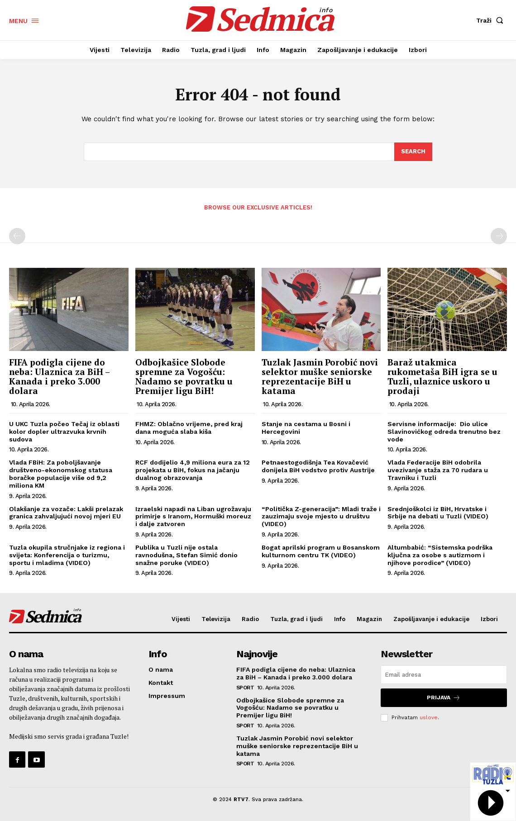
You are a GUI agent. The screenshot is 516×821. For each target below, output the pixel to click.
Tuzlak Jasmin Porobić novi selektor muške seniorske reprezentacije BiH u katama (320, 376)
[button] (491, 20)
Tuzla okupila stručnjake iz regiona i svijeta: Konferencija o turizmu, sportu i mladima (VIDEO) (67, 555)
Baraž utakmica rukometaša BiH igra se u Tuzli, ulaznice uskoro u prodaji (442, 376)
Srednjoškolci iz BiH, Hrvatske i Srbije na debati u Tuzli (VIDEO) (437, 512)
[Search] (413, 151)
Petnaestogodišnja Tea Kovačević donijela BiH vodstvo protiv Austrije (318, 466)
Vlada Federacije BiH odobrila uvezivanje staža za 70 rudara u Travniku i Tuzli (437, 470)
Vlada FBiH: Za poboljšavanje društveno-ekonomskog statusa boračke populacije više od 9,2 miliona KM (60, 474)
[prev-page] (17, 236)
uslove (429, 717)
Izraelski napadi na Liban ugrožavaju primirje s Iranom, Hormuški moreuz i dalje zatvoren (193, 516)
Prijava (443, 698)
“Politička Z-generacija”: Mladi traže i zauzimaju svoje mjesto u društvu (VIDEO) (321, 516)
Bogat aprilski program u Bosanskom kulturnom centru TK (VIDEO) (321, 551)
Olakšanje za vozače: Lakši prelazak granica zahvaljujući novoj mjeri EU (66, 512)
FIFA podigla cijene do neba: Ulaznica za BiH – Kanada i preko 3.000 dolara (59, 376)
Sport (245, 687)
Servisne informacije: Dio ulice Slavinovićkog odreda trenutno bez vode (444, 431)
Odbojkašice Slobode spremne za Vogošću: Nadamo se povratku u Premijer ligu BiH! (184, 376)
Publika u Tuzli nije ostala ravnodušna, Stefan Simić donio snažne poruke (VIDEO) (186, 555)
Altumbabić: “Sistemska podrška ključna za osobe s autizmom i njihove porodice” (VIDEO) (439, 555)
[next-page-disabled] (499, 236)
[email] (444, 674)
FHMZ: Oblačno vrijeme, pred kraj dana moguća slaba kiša (189, 427)
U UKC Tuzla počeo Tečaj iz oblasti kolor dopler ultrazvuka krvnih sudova (64, 431)
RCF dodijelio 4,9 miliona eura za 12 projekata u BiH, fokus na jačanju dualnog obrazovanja (192, 470)
